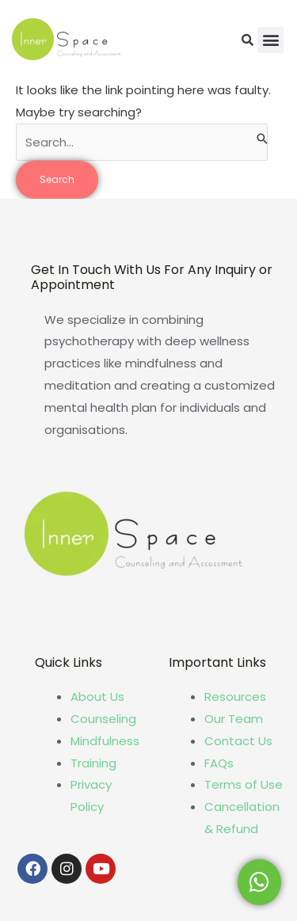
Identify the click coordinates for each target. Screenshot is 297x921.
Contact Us (238, 741)
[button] (270, 40)
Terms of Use (243, 784)
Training (93, 763)
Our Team (233, 718)
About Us (97, 696)
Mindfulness (104, 741)
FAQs (219, 763)
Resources (235, 696)
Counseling (103, 718)
